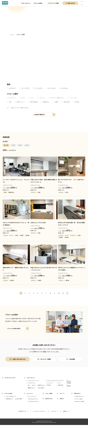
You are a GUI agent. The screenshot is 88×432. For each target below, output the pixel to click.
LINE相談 (72, 359)
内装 (10, 102)
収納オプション (41, 392)
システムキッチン (31, 390)
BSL (28, 392)
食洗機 (77, 102)
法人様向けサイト (22, 418)
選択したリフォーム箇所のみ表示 (19, 108)
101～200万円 (25, 88)
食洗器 (48, 392)
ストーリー (62, 400)
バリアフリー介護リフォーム (57, 98)
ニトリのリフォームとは (9, 384)
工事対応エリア (9, 405)
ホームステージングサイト (38, 418)
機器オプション (31, 394)
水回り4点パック (69, 389)
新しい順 (6, 145)
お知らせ (62, 405)
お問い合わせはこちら (19, 359)
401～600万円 (52, 88)
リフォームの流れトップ (11, 403)
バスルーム (42, 98)
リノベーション (73, 98)
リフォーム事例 (48, 400)
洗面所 (56, 102)
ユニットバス (61, 387)
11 (63, 293)
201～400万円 (38, 88)
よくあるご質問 (18, 405)
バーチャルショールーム (33, 408)
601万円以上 (64, 88)
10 (58, 293)
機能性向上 (46, 102)
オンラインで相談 (45, 359)
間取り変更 (67, 102)
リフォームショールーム (33, 405)
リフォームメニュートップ (33, 387)
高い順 (26, 145)
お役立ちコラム (48, 405)
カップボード (12, 98)
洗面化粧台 (60, 392)
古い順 (13, 145)
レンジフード (50, 390)
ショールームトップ (32, 403)
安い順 (20, 145)
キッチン (23, 98)
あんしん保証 (41, 394)
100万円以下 (12, 88)
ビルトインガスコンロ (52, 387)
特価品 (69, 390)
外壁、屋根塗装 (34, 102)
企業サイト (65, 418)
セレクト (33, 392)
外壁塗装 (69, 393)
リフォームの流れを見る (13, 328)
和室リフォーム (20, 102)
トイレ (32, 98)
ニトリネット (53, 418)
